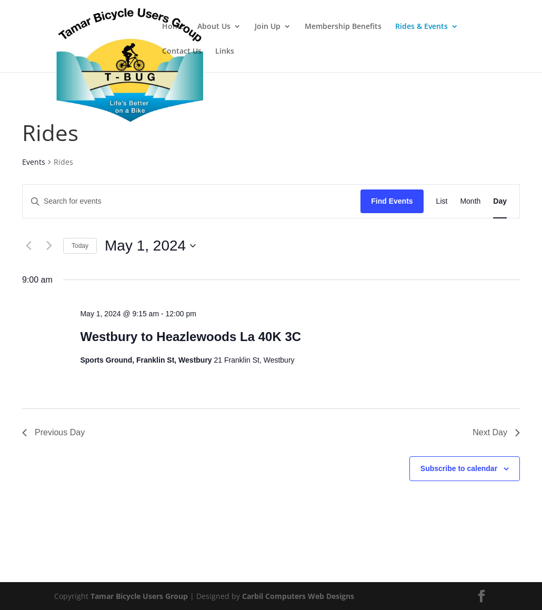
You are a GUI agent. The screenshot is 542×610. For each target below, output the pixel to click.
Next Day (496, 432)
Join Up (267, 27)
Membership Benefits (343, 27)
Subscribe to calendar (458, 468)
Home (173, 27)
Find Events (392, 201)
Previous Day (53, 432)
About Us (213, 27)
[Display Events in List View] (442, 201)
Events (33, 162)
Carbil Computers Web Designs (298, 596)
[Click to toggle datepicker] (150, 245)
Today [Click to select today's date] (80, 245)
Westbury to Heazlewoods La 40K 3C (190, 336)
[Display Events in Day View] (500, 201)
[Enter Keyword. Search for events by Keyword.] (191, 201)
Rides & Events (421, 27)
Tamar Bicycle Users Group (139, 596)
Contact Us (182, 51)
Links (224, 51)
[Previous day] (28, 245)
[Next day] (49, 245)
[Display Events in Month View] (470, 201)
